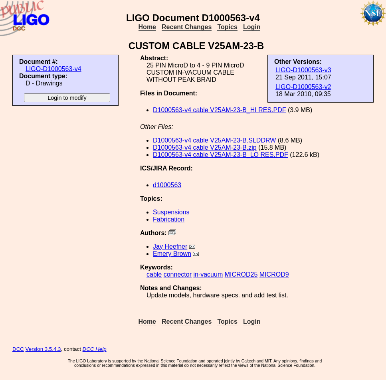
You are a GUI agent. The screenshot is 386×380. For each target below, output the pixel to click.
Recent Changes (187, 27)
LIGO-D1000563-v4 (53, 68)
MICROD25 (241, 274)
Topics (227, 27)
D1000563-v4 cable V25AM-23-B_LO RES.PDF (220, 154)
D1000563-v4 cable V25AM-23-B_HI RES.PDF (219, 110)
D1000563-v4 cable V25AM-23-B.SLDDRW (214, 140)
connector (178, 274)
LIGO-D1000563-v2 (303, 86)
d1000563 (167, 185)
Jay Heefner (170, 246)
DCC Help (95, 349)
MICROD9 (274, 274)
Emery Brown (172, 253)
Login (252, 27)
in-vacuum (208, 274)
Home (147, 27)
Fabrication (168, 219)
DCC (18, 349)
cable (154, 274)
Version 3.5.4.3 (43, 349)
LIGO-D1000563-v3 (303, 70)
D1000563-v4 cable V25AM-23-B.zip (205, 147)
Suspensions (171, 212)
